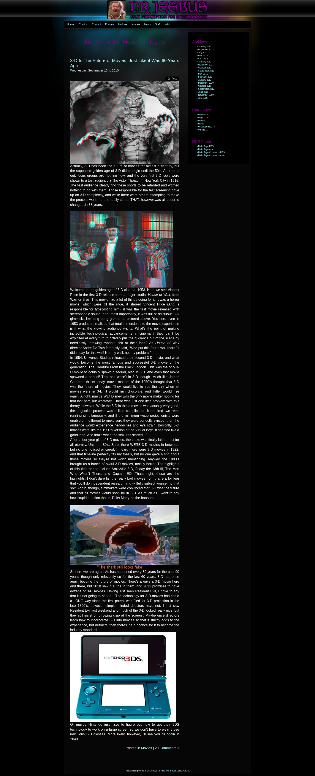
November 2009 (206, 95)
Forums (109, 24)
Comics (83, 24)
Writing (201, 130)
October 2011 (204, 68)
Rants (201, 123)
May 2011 (203, 74)
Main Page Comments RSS (211, 152)
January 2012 (204, 61)
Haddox (122, 24)
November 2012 (206, 49)
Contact (96, 24)
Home (70, 24)
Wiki (167, 24)
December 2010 (206, 83)
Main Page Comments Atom (211, 155)
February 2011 (205, 77)
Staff (157, 24)
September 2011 (206, 71)
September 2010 (206, 89)
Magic (201, 117)
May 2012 (203, 55)
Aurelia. (186, 771)
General (202, 114)
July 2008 (202, 98)
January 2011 (204, 80)
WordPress (171, 771)
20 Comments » (167, 748)
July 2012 (202, 52)
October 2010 (204, 86)
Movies (146, 748)
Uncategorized (205, 127)
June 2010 (203, 92)
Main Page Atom (206, 149)
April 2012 (203, 58)
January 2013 (204, 46)
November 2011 (206, 65)
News (147, 24)
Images (135, 24)
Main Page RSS (206, 146)
